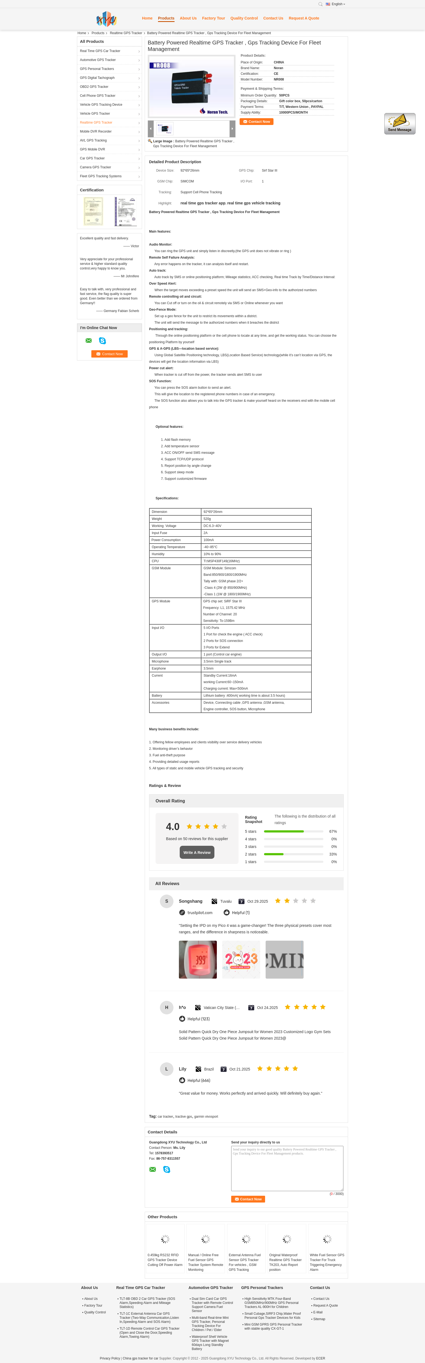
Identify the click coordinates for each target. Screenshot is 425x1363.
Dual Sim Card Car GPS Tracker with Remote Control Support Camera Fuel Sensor (212, 1305)
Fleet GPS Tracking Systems (100, 176)
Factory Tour (213, 18)
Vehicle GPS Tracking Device (101, 105)
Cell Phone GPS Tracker (97, 96)
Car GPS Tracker (92, 158)
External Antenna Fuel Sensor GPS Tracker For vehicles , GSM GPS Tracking (245, 1262)
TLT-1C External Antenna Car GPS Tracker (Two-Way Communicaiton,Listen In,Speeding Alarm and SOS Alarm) (149, 1318)
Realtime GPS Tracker (126, 33)
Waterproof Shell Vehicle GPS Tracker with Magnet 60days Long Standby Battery (210, 1343)
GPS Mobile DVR (92, 149)
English (338, 4)
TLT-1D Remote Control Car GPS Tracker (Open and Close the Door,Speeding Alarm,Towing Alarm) (149, 1333)
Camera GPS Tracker (95, 167)
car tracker (165, 1116)
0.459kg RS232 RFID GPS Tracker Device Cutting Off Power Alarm (165, 1260)
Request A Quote (304, 18)
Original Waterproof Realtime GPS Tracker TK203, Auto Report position (285, 1262)
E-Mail (318, 1312)
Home (147, 18)
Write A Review (197, 852)
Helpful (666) (199, 1080)
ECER (320, 1358)
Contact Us (273, 18)
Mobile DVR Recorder (96, 131)
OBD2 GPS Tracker (94, 87)
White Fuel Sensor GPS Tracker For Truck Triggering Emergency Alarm (327, 1262)
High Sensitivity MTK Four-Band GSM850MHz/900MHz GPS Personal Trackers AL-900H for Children (271, 1303)
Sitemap (319, 1319)
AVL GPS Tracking (93, 140)
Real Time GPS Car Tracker (100, 51)
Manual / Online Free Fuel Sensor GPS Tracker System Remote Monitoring (205, 1262)
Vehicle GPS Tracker (95, 113)
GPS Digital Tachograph (97, 78)
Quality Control (244, 18)
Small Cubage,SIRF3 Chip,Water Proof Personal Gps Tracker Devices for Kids (272, 1316)
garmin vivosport (206, 1116)
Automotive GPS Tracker (98, 60)
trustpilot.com (200, 913)
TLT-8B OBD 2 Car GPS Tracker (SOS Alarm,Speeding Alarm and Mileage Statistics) (147, 1303)
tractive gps (183, 1116)
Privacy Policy (110, 1358)
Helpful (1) (241, 913)
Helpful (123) (199, 1019)
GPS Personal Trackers (97, 69)
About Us (188, 18)
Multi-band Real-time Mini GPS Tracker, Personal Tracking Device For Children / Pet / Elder (210, 1324)
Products (166, 18)
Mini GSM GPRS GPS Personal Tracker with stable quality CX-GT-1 (273, 1326)
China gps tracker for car (140, 1358)
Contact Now (259, 122)
